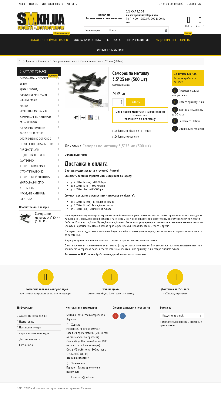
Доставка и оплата (52, 3)
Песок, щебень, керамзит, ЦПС (40, 144)
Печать (147, 130)
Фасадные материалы (40, 193)
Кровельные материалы (40, 111)
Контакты (72, 3)
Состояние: (117, 85)
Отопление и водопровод (40, 138)
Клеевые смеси (40, 100)
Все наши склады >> (77, 358)
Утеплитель (40, 188)
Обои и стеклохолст (32, 133)
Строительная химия (40, 166)
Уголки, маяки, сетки (40, 182)
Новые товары (27, 321)
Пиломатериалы (40, 149)
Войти (188, 25)
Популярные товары (30, 327)
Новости (33, 3)
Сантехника (40, 160)
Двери (40, 84)
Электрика (40, 199)
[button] (49, 39)
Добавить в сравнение (126, 136)
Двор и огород (40, 89)
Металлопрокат (40, 122)
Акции (22, 3)
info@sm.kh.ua (86, 377)
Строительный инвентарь (40, 177)
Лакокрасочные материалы (40, 116)
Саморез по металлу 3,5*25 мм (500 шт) (47, 217)
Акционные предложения (33, 315)
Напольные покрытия (40, 127)
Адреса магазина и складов (34, 333)
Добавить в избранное (126, 130)
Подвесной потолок (40, 155)
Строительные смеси (40, 171)
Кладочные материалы (40, 95)
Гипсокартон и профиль (40, 78)
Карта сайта (26, 345)
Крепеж (40, 106)
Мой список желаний (171, 3)
